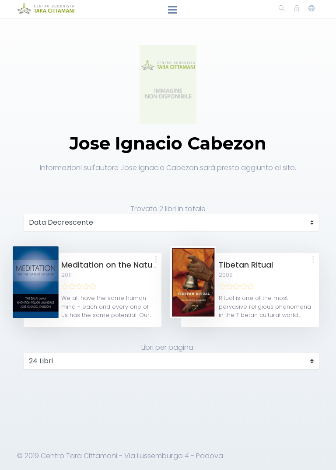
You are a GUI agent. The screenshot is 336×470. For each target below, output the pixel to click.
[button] (155, 260)
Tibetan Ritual (246, 265)
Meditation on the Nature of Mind (126, 265)
